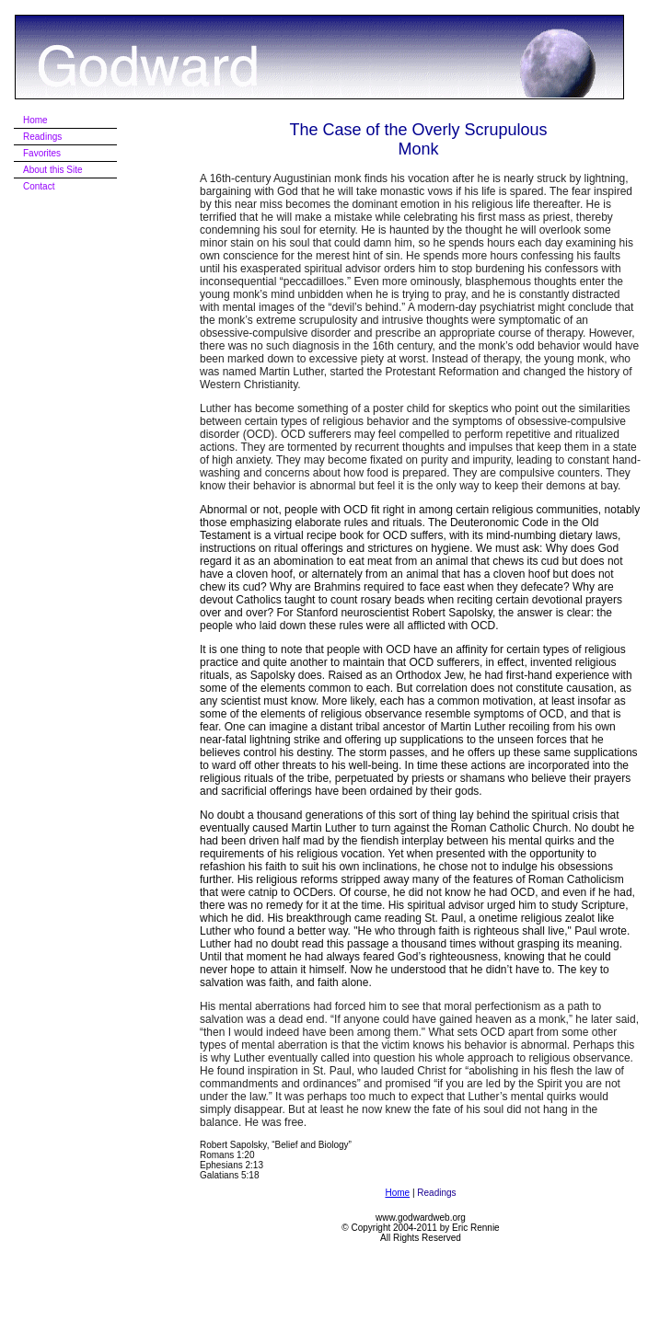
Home (397, 1193)
